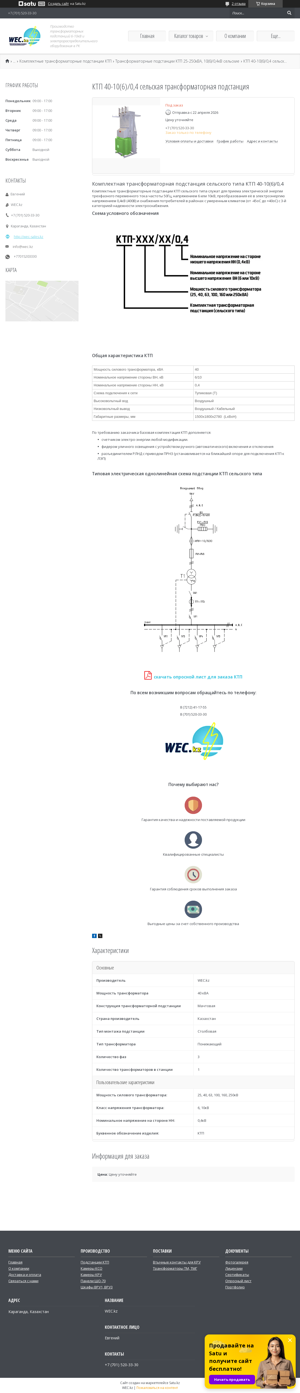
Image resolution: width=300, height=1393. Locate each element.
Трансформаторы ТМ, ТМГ (175, 1268)
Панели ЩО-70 (93, 1280)
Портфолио (235, 1287)
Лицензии (234, 1268)
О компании (235, 36)
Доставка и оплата (24, 1274)
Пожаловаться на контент (157, 1387)
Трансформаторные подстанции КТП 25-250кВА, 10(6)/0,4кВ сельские (177, 61)
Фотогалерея (236, 1262)
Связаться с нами (23, 1280)
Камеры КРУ (91, 1274)
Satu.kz (174, 1383)
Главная (147, 36)
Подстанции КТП (95, 1262)
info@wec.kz (23, 246)
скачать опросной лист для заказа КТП (198, 677)
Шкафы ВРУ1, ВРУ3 (97, 1287)
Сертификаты (237, 1274)
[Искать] (289, 13)
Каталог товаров (188, 36)
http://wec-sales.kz (28, 236)
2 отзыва (239, 3)
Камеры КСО (91, 1268)
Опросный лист (238, 1280)
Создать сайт (58, 4)
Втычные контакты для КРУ (177, 1262)
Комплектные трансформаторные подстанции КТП (65, 61)
